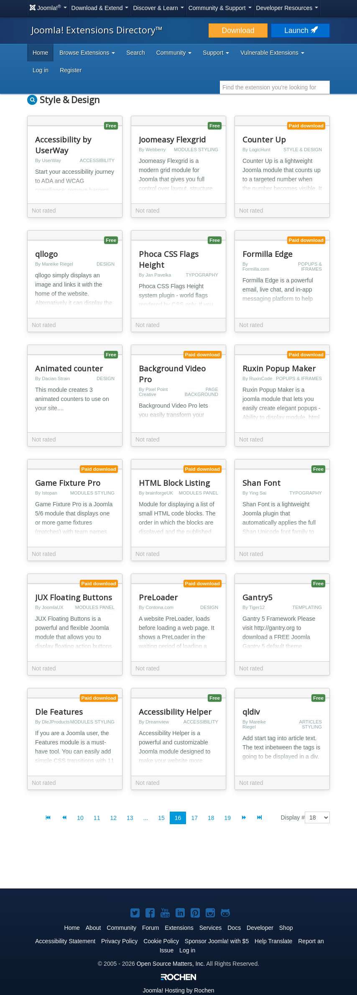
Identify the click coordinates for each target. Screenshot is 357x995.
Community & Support (220, 8)
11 (97, 818)
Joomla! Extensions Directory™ (97, 29)
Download (238, 30)
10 (80, 818)
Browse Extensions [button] (87, 52)
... (145, 818)
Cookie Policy (161, 941)
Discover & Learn (158, 8)
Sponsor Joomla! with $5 (217, 941)
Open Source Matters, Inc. (171, 963)
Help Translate (273, 941)
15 (161, 818)
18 (211, 818)
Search (135, 52)
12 (113, 818)
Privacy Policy (119, 941)
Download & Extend (100, 8)
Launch (300, 30)
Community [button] (174, 52)
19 (227, 818)
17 (194, 818)
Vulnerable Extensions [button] (272, 52)
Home (40, 52)
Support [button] (216, 52)
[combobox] (275, 87)
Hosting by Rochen (178, 990)
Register (71, 70)
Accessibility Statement (65, 941)
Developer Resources (287, 8)
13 (130, 818)
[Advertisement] (178, 863)
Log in (40, 70)
